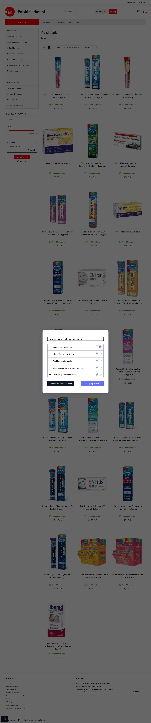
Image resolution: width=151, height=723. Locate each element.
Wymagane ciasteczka (62, 347)
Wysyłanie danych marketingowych (68, 367)
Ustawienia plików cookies (64, 339)
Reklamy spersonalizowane (64, 374)
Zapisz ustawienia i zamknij (60, 383)
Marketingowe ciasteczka (64, 354)
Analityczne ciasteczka (62, 361)
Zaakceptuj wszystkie (92, 383)
